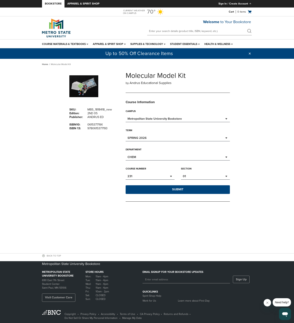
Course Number (136, 168)
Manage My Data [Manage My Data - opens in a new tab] (132, 318)
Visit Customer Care (58, 297)
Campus (131, 111)
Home (45, 64)
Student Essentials (183, 44)
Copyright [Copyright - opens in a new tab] (70, 314)
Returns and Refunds (176, 314)
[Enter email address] (186, 279)
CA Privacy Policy (150, 314)
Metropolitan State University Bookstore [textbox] (155, 119)
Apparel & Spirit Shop (83, 3)
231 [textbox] (130, 176)
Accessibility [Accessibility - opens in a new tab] (108, 314)
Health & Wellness (217, 44)
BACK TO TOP (54, 255)
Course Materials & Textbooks (64, 44)
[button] (250, 53)
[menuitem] (65, 44)
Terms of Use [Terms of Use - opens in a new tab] (127, 314)
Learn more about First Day (194, 300)
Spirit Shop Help (151, 295)
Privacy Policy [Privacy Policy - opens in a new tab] (88, 314)
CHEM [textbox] (132, 157)
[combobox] (178, 118)
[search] (249, 31)
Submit (177, 189)
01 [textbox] (184, 176)
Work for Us (149, 300)
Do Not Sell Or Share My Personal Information (91, 318)
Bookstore (53, 3)
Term (129, 130)
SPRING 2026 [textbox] (137, 138)
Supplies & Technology (146, 44)
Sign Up (241, 279)
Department (134, 149)
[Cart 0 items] (240, 12)
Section (186, 168)
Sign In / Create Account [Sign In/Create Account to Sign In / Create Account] (235, 3)
